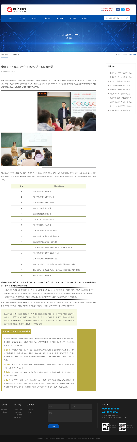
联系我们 (85, 18)
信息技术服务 (18, 412)
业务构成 (47, 18)
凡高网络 (97, 438)
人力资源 (73, 18)
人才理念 (30, 409)
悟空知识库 (17, 417)
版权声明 (85, 438)
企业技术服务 (18, 415)
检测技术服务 (18, 409)
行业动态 (4, 412)
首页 (10, 18)
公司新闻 (4, 409)
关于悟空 (22, 18)
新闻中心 (35, 18)
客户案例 (60, 18)
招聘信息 (30, 412)
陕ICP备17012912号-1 (74, 438)
